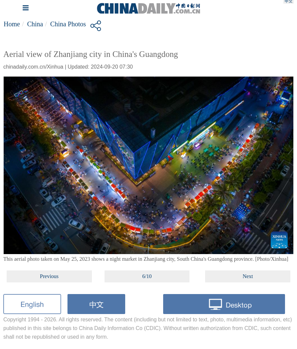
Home (12, 24)
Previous (49, 276)
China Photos (68, 24)
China (35, 24)
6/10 (146, 276)
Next (248, 276)
